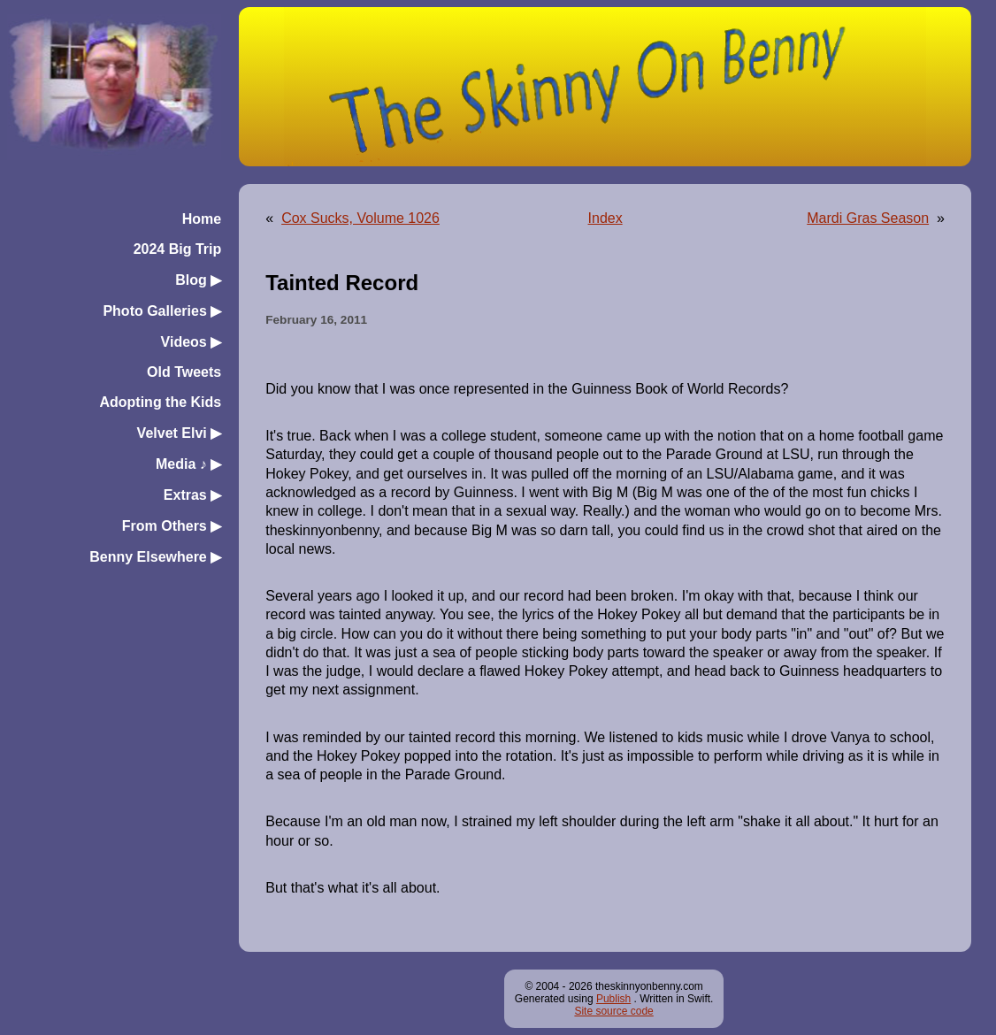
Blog (198, 280)
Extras (192, 494)
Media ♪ (188, 464)
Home (201, 218)
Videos (191, 341)
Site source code (613, 1011)
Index (605, 218)
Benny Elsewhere (155, 556)
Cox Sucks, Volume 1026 (360, 218)
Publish (613, 999)
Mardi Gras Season (868, 218)
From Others (171, 525)
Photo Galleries (162, 310)
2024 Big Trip (178, 249)
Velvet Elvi (179, 433)
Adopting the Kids (160, 402)
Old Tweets (184, 372)
